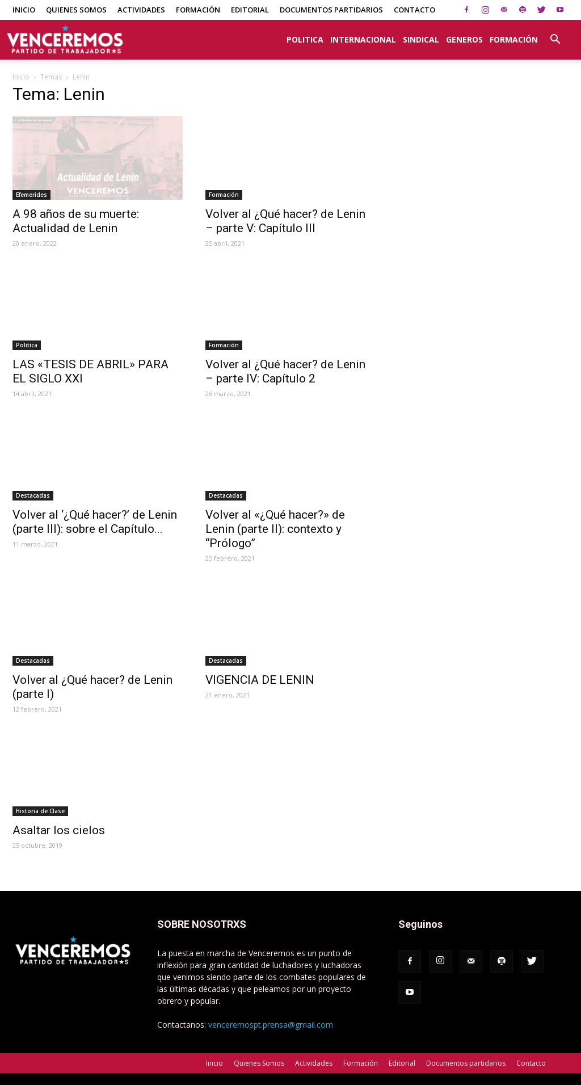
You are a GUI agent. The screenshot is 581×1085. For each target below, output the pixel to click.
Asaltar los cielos (58, 830)
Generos (464, 39)
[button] (555, 33)
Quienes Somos (76, 10)
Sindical (421, 39)
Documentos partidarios (331, 10)
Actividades (141, 10)
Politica (305, 39)
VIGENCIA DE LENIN (259, 680)
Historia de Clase (40, 811)
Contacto (414, 10)
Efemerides (31, 195)
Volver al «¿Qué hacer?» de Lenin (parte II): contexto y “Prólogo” (275, 529)
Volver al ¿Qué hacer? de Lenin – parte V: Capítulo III (285, 221)
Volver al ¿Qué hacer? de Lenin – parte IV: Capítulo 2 (285, 371)
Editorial (250, 10)
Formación (198, 10)
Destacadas (33, 495)
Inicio (23, 10)
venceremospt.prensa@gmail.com (270, 1024)
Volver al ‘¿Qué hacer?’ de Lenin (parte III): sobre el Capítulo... (94, 522)
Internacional (363, 39)
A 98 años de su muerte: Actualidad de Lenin (75, 221)
